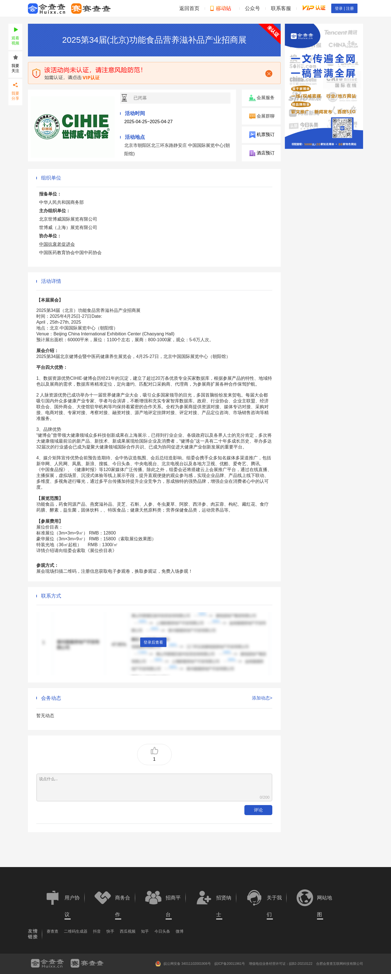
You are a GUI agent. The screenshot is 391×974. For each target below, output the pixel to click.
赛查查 (52, 931)
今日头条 (162, 931)
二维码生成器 (75, 931)
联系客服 (281, 8)
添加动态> (262, 698)
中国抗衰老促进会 (57, 244)
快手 (110, 931)
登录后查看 (153, 642)
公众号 (252, 8)
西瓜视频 (127, 931)
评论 (258, 810)
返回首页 (189, 8)
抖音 (97, 931)
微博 (179, 931)
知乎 (145, 931)
